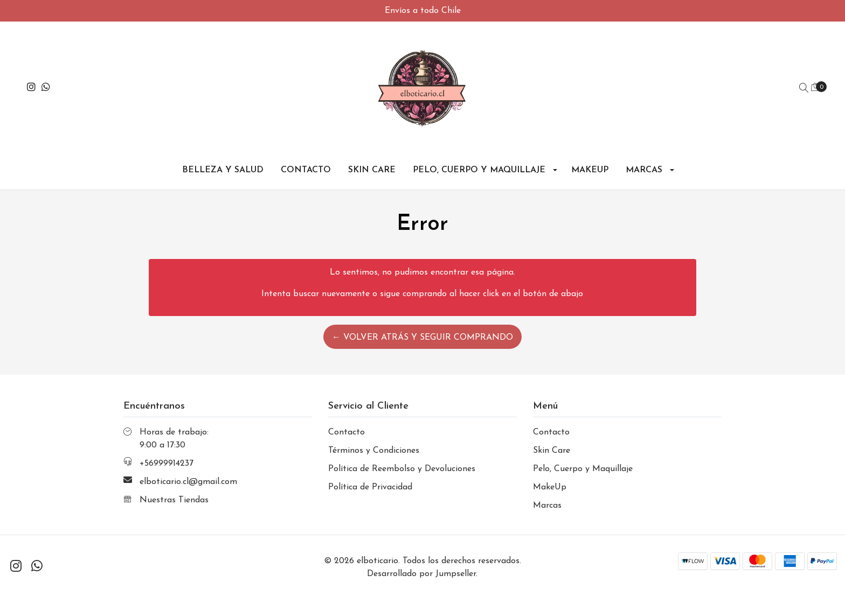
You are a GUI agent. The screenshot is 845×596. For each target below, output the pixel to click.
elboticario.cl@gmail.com (188, 482)
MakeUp (589, 170)
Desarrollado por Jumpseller (421, 574)
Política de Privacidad (370, 487)
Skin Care (372, 170)
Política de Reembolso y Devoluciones (401, 469)
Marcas (644, 170)
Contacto (306, 170)
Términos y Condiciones (373, 450)
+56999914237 (166, 463)
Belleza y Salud (223, 170)
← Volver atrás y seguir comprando (422, 337)
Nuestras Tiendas (174, 500)
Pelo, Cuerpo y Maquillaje (479, 170)
